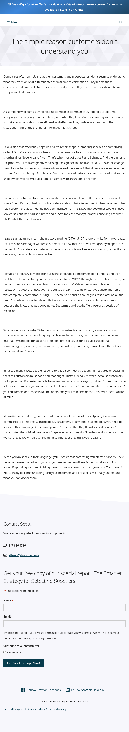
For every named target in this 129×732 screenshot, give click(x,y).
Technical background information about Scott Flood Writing (34, 709)
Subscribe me (14, 652)
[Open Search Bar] (120, 22)
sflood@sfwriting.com (24, 555)
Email (7, 617)
